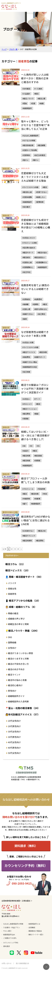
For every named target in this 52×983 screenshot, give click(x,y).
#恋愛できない (41, 192)
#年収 (45, 494)
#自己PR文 (26, 272)
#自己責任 (41, 314)
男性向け (12, 690)
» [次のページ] (21, 549)
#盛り (24, 503)
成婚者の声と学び (16, 618)
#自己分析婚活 (39, 155)
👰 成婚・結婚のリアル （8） (21, 607)
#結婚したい (40, 197)
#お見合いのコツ (28, 238)
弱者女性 (12, 588)
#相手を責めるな (40, 309)
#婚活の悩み (42, 252)
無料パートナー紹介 (36, 934)
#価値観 (25, 304)
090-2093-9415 (22, 883)
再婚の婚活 (13, 613)
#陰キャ (25, 160)
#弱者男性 (26, 357)
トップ (4, 49)
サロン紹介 (7, 931)
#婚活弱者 (38, 455)
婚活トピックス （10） (17, 570)
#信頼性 (36, 304)
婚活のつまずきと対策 (18, 658)
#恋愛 (33, 103)
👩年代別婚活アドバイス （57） (22, 714)
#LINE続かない (28, 531)
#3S (38, 446)
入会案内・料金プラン (11, 927)
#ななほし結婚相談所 (30, 135)
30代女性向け (14, 731)
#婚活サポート (27, 252)
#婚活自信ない (39, 257)
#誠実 (24, 319)
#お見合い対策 (27, 342)
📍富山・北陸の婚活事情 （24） (22, 708)
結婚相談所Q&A (9, 934)
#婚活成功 (26, 257)
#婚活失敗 (43, 352)
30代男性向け (14, 736)
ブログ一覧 (13, 49)
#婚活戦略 (41, 145)
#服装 (36, 413)
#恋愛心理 (26, 309)
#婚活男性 (26, 413)
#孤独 (24, 103)
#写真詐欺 (41, 489)
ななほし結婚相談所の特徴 (13, 924)
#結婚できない (27, 314)
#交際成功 (26, 299)
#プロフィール (27, 489)
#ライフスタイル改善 (30, 187)
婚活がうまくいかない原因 (20, 653)
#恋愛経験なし (27, 267)
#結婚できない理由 (29, 362)
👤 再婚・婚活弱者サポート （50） (24, 576)
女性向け (12, 647)
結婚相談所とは (34, 924)
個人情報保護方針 (22, 963)
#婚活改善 (26, 460)
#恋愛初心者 (27, 262)
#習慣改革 (40, 202)
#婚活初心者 (27, 192)
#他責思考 (38, 299)
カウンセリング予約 (10, 942)
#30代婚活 (26, 88)
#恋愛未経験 (27, 197)
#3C (31, 446)
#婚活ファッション (29, 409)
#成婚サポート (39, 357)
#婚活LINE (42, 531)
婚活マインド (14, 674)
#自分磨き (26, 207)
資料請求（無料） (26, 846)
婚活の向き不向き (16, 669)
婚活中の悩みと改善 (17, 680)
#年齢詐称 (26, 498)
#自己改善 (26, 372)
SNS (10, 637)
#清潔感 (25, 418)
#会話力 (25, 451)
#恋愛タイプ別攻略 (29, 150)
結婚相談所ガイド (16, 696)
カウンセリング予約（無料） (26, 865)
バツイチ (12, 583)
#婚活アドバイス (28, 352)
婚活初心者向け (15, 685)
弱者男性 (12, 593)
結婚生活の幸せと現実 (18, 624)
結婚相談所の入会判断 (18, 701)
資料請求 (6, 946)
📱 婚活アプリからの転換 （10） (22, 600)
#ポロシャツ (27, 404)
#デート (37, 399)
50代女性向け (14, 752)
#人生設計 (26, 93)
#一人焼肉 (38, 88)
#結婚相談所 (27, 108)
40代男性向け (14, 747)
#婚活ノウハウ (27, 98)
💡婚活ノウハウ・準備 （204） (22, 630)
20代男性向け (14, 726)
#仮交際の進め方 (28, 247)
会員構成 (32, 927)
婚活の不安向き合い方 (18, 663)
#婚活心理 (41, 98)
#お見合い (26, 399)
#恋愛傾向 (26, 155)
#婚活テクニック (28, 535)
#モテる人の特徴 (28, 140)
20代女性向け (14, 720)
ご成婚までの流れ (10, 938)
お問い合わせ (7, 963)
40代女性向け (14, 742)
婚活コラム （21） (15, 564)
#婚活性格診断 (27, 145)
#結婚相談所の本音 (29, 367)
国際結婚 (12, 642)
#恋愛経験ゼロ (41, 262)
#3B (23, 446)
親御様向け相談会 (35, 931)
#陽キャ (36, 160)
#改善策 (37, 498)
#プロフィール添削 (29, 243)
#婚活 (36, 93)
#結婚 (41, 103)
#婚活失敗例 (27, 540)
